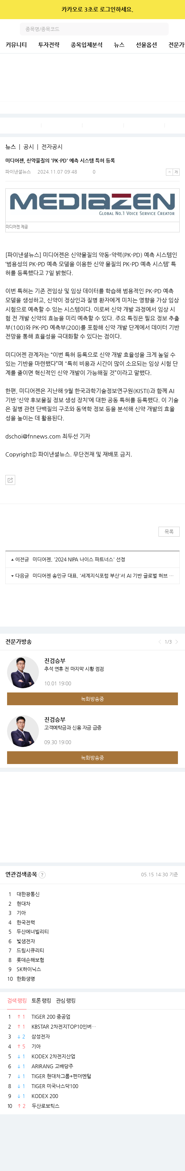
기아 (21, 913)
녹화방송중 (92, 699)
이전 (159, 642)
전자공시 (52, 147)
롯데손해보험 (30, 960)
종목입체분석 (87, 44)
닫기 (175, 9)
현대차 (23, 903)
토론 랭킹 (41, 1000)
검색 (162, 29)
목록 (169, 531)
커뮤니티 (16, 44)
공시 (28, 147)
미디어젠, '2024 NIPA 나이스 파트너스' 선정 (79, 559)
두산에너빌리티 (33, 931)
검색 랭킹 (17, 1000)
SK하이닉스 (29, 969)
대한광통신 (28, 894)
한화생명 (26, 979)
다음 (176, 642)
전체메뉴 (178, 29)
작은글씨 (169, 172)
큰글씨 (176, 172)
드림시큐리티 (30, 950)
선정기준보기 (42, 874)
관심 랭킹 (65, 1000)
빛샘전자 (26, 941)
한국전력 (26, 922)
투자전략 (48, 44)
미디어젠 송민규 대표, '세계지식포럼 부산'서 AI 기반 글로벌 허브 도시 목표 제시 (103, 575)
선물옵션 (146, 44)
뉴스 (119, 44)
